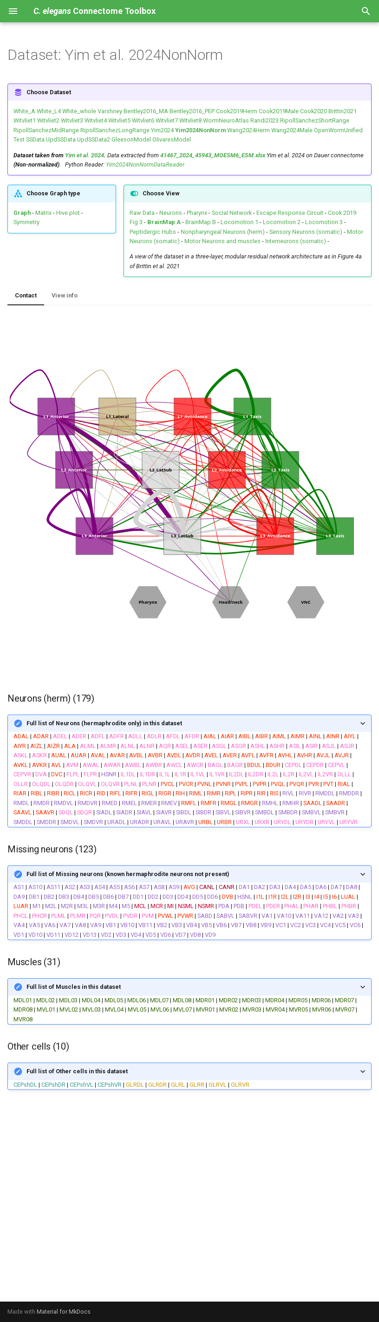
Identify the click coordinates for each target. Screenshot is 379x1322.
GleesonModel (131, 139)
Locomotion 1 (239, 222)
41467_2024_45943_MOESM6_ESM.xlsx (212, 155)
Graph (22, 212)
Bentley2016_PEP (192, 111)
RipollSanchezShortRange (314, 120)
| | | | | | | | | (189, 1075)
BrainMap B (200, 222)
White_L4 (49, 111)
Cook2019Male (279, 111)
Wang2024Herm (248, 130)
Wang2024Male (292, 130)
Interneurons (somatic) (295, 241)
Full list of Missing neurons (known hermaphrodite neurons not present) (127, 874)
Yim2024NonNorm (200, 130)
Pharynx (197, 212)
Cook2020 (313, 111)
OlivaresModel (171, 139)
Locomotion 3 (324, 222)
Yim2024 (162, 130)
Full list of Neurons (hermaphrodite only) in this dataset (104, 723)
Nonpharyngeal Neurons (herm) (223, 231)
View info (65, 295)
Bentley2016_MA (146, 111)
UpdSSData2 (93, 139)
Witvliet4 (96, 120)
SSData (35, 139)
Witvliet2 (48, 120)
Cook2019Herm (236, 111)
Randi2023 (264, 120)
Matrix (43, 212)
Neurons (170, 212)
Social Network (232, 212)
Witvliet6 (143, 120)
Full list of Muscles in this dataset (73, 986)
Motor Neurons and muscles (222, 241)
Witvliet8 (190, 120)
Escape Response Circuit (289, 212)
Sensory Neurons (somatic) (305, 231)
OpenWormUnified (338, 130)
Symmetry (26, 222)
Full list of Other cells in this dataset (77, 1071)
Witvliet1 (24, 120)
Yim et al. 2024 (84, 155)
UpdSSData (61, 139)
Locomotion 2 (282, 222)
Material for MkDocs (64, 1311)
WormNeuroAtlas (226, 120)
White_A (24, 111)
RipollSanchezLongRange (115, 130)
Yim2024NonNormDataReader (145, 164)
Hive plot (68, 212)
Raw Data (142, 212)
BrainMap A (164, 222)
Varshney (110, 111)
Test (19, 139)
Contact (26, 295)
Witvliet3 (72, 120)
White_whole (79, 111)
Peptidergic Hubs (153, 231)
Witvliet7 (167, 120)
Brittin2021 (342, 111)
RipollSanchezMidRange (46, 130)
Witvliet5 (119, 120)
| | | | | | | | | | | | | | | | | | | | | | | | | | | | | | (189, 1000)
